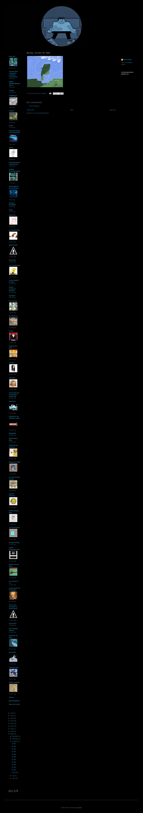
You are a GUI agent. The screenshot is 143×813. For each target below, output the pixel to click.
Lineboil (11, 90)
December (15, 736)
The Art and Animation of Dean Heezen (13, 606)
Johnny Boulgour (14, 527)
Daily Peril (12, 215)
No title (14, 744)
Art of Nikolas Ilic (14, 230)
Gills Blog (12, 378)
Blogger (79, 807)
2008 (12, 734)
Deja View (12, 56)
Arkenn (11, 147)
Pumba (11, 331)
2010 (12, 729)
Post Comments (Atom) (42, 113)
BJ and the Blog (14, 542)
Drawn (11, 125)
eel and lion (12, 623)
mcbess (11, 697)
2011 (12, 726)
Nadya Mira (12, 433)
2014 (12, 718)
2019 (12, 713)
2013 (12, 721)
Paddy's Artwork (14, 682)
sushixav (12, 363)
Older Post (113, 110)
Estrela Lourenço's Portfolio (12, 289)
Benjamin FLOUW (14, 462)
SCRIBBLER (13, 95)
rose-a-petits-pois (14, 265)
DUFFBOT (12, 296)
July (13, 776)
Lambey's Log (13, 667)
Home (72, 110)
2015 (12, 716)
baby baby (15, 772)
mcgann (11, 111)
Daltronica (12, 401)
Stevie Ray (12, 260)
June (13, 778)
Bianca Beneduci (14, 701)
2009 (12, 731)
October (14, 741)
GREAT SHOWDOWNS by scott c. (14, 83)
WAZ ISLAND (13, 245)
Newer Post (30, 110)
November (15, 739)
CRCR (11, 210)
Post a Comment (34, 106)
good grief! (12, 652)
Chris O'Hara (127, 59)
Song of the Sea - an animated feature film (14, 394)
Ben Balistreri (13, 316)
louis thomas (13, 301)
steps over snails (14, 704)
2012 (12, 723)
